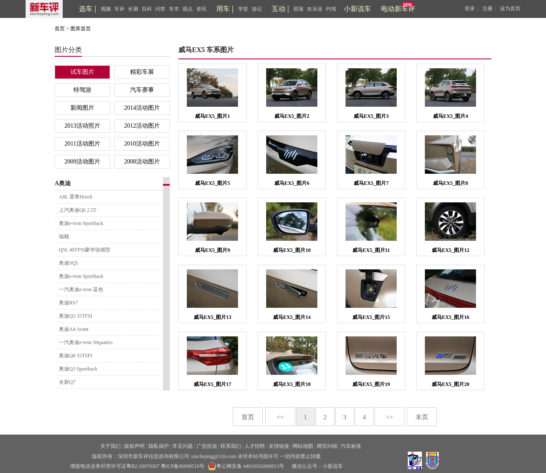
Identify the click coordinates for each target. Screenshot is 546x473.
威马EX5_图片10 (292, 250)
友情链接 (279, 446)
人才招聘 (254, 446)
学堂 (243, 9)
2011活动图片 (82, 143)
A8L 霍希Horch (76, 197)
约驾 (331, 9)
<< (280, 417)
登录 (470, 9)
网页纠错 (327, 446)
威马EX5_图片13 (213, 317)
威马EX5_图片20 (451, 384)
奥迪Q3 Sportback (78, 369)
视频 (106, 9)
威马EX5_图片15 (371, 317)
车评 (119, 9)
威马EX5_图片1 (212, 116)
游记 (257, 9)
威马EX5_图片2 (292, 116)
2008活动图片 (142, 161)
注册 (487, 9)
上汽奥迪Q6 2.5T (77, 210)
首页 (60, 29)
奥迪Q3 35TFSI (75, 316)
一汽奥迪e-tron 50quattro (86, 342)
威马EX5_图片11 (371, 250)
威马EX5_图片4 (450, 116)
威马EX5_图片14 (292, 317)
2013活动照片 (82, 126)
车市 (174, 9)
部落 (298, 9)
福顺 (64, 236)
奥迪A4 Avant (73, 329)
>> (389, 417)
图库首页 (80, 29)
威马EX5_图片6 (292, 183)
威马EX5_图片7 (371, 183)
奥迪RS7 (68, 303)
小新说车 (357, 8)
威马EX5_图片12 (451, 250)
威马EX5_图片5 (212, 183)
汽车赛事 (142, 90)
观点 (188, 9)
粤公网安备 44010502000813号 (246, 466)
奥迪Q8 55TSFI (75, 356)
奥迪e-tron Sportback (81, 223)
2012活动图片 (142, 126)
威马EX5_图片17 (213, 384)
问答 (160, 9)
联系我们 (231, 446)
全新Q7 (67, 382)
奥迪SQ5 (68, 263)
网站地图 (303, 446)
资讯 (201, 9)
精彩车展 (142, 72)
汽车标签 (351, 446)
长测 (133, 9)
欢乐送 (314, 9)
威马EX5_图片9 (212, 250)
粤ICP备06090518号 (183, 466)
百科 (147, 9)
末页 (421, 417)
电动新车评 (398, 8)
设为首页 (510, 9)
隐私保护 (158, 446)
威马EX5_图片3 (371, 116)
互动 (278, 8)
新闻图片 (82, 108)
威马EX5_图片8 (450, 183)
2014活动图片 (142, 108)
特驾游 (82, 90)
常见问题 (182, 446)
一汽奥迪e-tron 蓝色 (81, 289)
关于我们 (110, 446)
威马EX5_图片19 (371, 384)
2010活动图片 (142, 143)
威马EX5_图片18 (292, 384)
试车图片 (82, 72)
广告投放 (207, 446)
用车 (223, 8)
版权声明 (134, 446)
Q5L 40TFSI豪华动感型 (84, 250)
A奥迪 (63, 183)
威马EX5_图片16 (451, 317)
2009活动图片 (82, 161)
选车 (86, 8)
